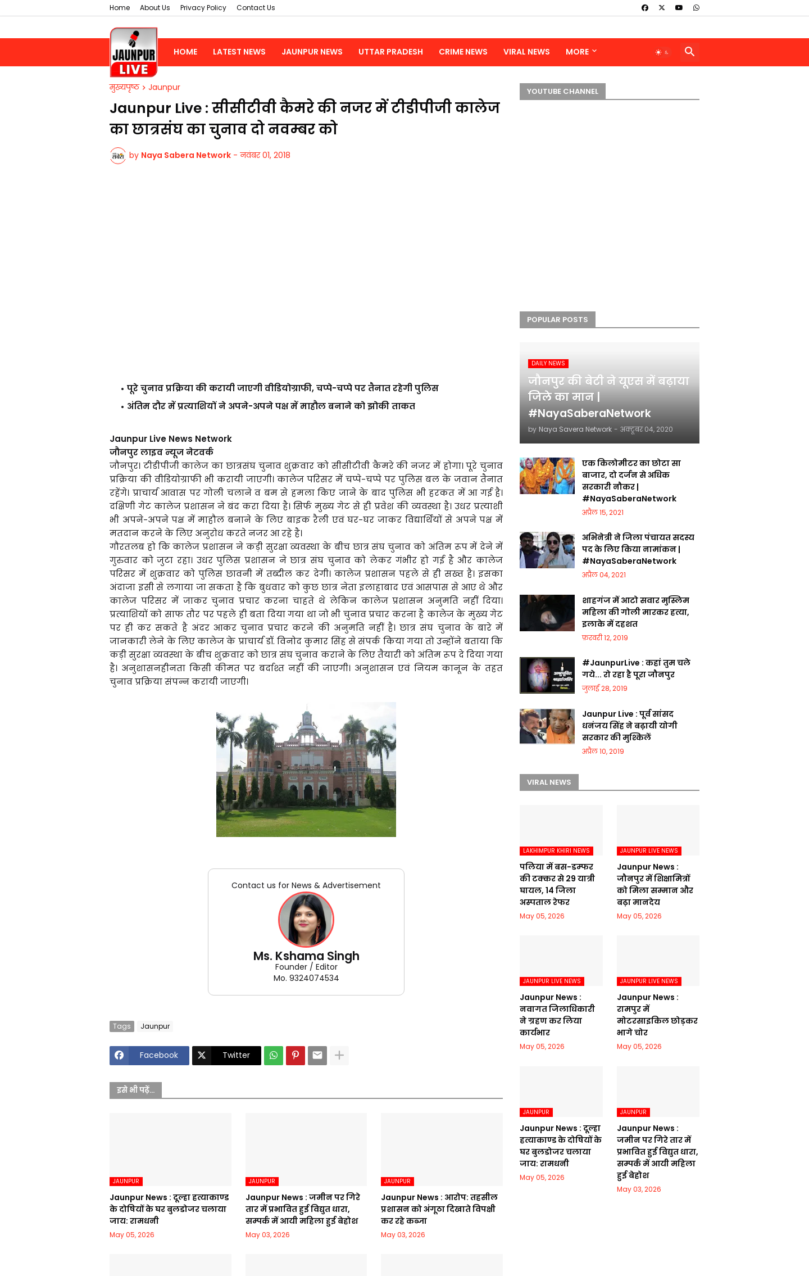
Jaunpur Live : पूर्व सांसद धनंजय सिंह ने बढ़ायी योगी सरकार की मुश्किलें (630, 725)
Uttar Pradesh (390, 51)
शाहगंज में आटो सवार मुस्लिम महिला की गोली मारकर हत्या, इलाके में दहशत (635, 612)
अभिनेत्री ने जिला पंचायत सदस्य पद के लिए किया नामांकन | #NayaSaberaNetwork (638, 549)
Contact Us (256, 7)
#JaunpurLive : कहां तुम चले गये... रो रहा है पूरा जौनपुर (636, 668)
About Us (155, 7)
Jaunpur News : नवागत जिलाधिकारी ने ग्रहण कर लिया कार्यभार (557, 1015)
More (577, 51)
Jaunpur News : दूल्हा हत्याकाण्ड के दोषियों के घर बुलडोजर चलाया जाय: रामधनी (169, 1209)
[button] (662, 52)
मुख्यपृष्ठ (124, 87)
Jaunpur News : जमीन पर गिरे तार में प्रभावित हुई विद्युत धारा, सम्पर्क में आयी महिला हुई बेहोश (303, 1209)
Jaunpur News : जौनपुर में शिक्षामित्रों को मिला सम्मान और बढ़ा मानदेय (655, 884)
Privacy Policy (203, 7)
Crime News (463, 51)
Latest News (239, 51)
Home (120, 7)
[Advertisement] (306, 270)
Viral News (526, 51)
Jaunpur (164, 87)
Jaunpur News (312, 51)
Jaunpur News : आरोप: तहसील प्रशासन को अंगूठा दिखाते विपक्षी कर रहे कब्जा (439, 1209)
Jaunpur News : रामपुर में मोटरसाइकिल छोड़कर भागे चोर (657, 1015)
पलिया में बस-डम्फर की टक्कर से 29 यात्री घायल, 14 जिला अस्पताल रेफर (557, 884)
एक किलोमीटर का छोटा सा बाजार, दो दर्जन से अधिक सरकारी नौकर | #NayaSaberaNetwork (631, 481)
